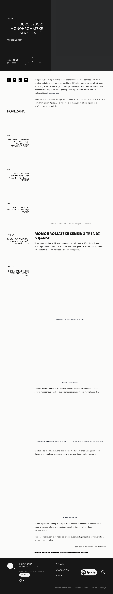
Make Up (10, 19)
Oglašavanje (62, 569)
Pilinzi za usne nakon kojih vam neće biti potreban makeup (19, 176)
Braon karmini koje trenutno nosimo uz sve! (18, 273)
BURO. (15, 60)
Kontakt (60, 575)
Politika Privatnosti (63, 588)
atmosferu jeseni (53, 93)
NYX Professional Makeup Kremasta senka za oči (52, 441)
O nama (60, 564)
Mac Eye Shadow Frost (70, 517)
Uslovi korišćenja (99, 588)
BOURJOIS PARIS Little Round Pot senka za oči (70, 319)
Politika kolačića (82, 588)
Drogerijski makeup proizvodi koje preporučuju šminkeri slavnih (18, 142)
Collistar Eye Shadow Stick (70, 382)
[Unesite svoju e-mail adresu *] (31, 571)
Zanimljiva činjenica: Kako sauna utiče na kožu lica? (18, 241)
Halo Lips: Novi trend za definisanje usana (18, 209)
